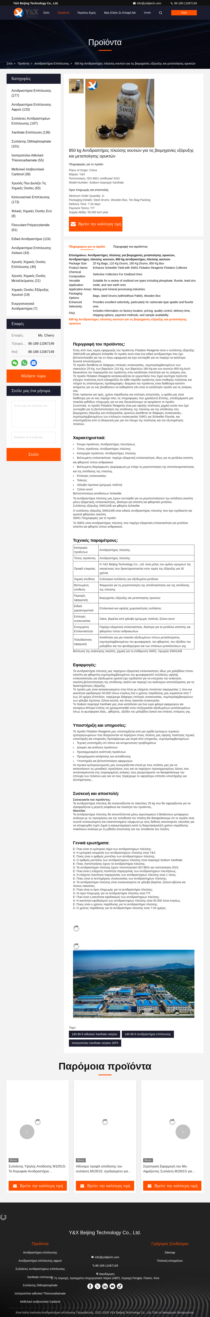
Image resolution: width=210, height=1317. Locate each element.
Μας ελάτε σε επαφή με (120, 12)
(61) (30, 227)
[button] (27, 1131)
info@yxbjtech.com (147, 3)
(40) (28, 264)
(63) (28, 185)
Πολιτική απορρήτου (170, 1260)
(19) (30, 292)
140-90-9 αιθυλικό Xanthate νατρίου (94, 1034)
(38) (27, 172)
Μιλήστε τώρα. (33, 376)
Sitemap (170, 1252)
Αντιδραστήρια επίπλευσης (51, 63)
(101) (31, 144)
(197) (30, 121)
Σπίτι (46, 12)
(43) (31, 250)
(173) (30, 199)
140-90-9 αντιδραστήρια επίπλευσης (148, 1034)
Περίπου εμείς (87, 12)
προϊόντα (23, 63)
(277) (31, 93)
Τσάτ (184, 12)
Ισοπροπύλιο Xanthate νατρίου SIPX (95, 1043)
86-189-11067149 (183, 3)
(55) (27, 158)
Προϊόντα (63, 12)
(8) (31, 213)
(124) (31, 239)
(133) (31, 107)
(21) (28, 278)
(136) (30, 132)
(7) (24, 306)
